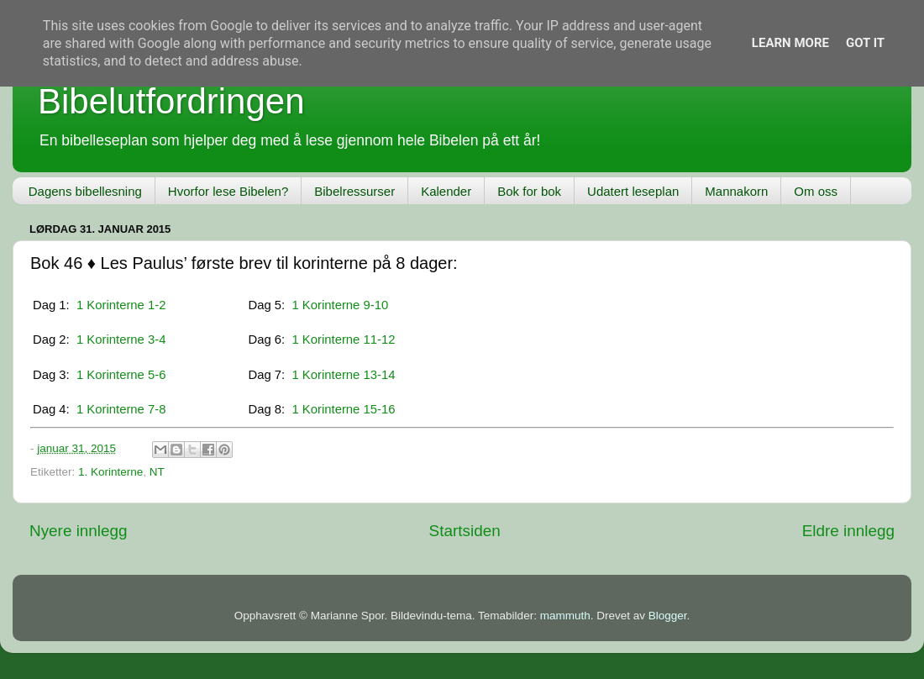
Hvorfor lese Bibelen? (228, 191)
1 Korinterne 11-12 (343, 339)
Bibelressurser (354, 191)
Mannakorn (736, 191)
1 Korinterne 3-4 (120, 339)
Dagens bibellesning (85, 191)
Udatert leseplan (633, 191)
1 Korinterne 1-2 (120, 305)
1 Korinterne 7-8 (120, 409)
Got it (865, 42)
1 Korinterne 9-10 (339, 305)
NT (157, 472)
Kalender (446, 191)
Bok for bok (529, 191)
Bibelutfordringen (171, 101)
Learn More (790, 42)
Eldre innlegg (848, 531)
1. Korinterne (110, 472)
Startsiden (465, 531)
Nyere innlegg (78, 531)
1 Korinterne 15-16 (343, 409)
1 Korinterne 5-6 (120, 375)
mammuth (565, 615)
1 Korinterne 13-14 (343, 375)
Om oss (815, 191)
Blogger (667, 615)
